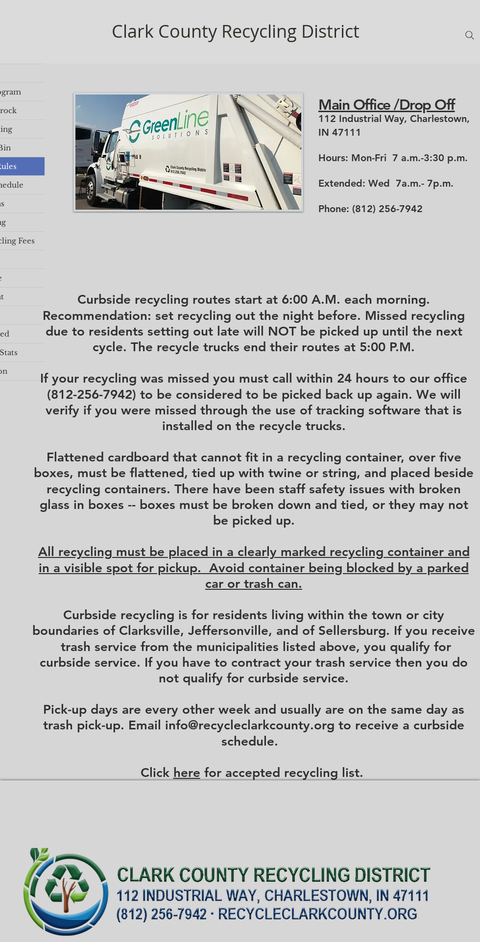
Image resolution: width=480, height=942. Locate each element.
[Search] (469, 35)
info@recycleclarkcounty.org (250, 725)
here (186, 772)
